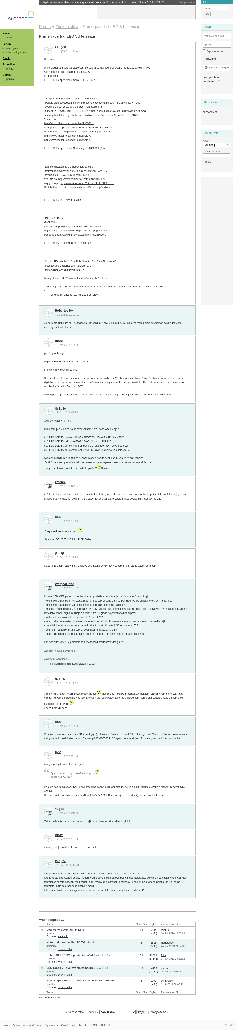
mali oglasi (12, 48)
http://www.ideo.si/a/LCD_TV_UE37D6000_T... (87, 183)
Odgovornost (51, 1025)
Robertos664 (64, 310)
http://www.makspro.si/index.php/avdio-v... (90, 127)
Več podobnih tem (49, 997)
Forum (7, 43)
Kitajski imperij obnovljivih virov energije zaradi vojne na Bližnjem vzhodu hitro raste (102, 2)
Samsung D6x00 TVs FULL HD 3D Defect (68, 539)
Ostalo (7, 75)
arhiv (9, 37)
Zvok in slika (65, 949)
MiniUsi (50, 933)
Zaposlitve (9, 64)
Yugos (59, 809)
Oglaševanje (68, 1025)
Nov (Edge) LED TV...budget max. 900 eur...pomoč (80, 980)
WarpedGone (64, 584)
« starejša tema (75, 1012)
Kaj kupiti (63, 936)
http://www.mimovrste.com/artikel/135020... (83, 179)
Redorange (167, 942)
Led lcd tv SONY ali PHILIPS (65, 929)
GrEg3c (60, 47)
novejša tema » (159, 1012)
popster (165, 968)
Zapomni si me (213, 51)
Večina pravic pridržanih (27, 1025)
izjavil (81, 764)
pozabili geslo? (211, 81)
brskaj (9, 68)
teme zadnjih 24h (16, 52)
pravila (10, 79)
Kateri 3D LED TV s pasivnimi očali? (70, 955)
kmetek (60, 482)
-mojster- (51, 984)
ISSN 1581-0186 (100, 1025)
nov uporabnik (211, 77)
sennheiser (167, 980)
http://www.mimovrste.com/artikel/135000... (81, 234)
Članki (6, 58)
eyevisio (50, 971)
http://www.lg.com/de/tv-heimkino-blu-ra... (79, 226)
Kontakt (82, 1025)
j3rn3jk (60, 553)
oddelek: (112, 1012)
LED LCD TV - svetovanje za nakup (70, 967)
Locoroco (51, 958)
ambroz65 (51, 946)
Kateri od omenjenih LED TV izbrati (70, 942)
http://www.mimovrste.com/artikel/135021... (69, 123)
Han (58, 517)
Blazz (59, 340)
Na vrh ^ (229, 1025)
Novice (7, 33)
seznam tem (210, 112)
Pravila (7, 1025)
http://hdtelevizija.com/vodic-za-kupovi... (67, 361)
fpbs (69, 663)
